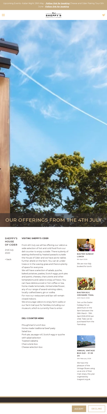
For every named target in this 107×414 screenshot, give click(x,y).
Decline (96, 408)
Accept (78, 409)
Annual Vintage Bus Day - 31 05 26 (86, 353)
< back (8, 259)
